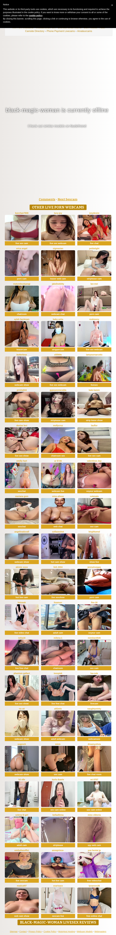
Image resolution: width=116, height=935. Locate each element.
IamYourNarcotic (94, 354)
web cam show (21, 916)
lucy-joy (58, 213)
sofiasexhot (58, 531)
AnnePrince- (58, 850)
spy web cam (94, 845)
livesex (94, 385)
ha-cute (94, 673)
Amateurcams (84, 31)
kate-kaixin (94, 390)
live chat (94, 243)
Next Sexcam (67, 199)
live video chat (21, 633)
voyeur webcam (94, 491)
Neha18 (21, 638)
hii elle (21, 779)
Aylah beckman (21, 319)
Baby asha (58, 319)
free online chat (94, 916)
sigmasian (58, 248)
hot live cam (22, 597)
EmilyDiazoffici (21, 850)
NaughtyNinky (94, 709)
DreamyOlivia (94, 744)
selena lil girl (21, 815)
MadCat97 (22, 886)
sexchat (22, 491)
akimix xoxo (22, 567)
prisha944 (22, 390)
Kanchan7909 (21, 213)
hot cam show (58, 562)
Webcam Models (85, 931)
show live (94, 562)
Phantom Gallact (22, 673)
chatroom (22, 314)
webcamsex (94, 739)
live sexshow (58, 597)
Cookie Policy (50, 931)
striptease (58, 845)
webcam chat (58, 314)
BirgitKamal (94, 531)
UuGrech (22, 744)
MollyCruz (58, 425)
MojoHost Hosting (66, 931)
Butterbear (21, 354)
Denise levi (21, 425)
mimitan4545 (94, 638)
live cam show (22, 420)
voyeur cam (94, 633)
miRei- (58, 744)
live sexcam (22, 880)
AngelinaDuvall (21, 531)
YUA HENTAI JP (94, 850)
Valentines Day (94, 461)
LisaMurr (58, 602)
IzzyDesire (94, 213)
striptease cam (94, 279)
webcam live (58, 491)
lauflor (94, 425)
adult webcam (58, 739)
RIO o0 (22, 709)
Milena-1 (58, 638)
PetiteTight (94, 248)
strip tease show (94, 420)
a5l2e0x (58, 709)
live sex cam (22, 243)
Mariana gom (21, 496)
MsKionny (94, 319)
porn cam (21, 279)
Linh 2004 (58, 567)
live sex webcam (58, 243)
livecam (94, 703)
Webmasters (100, 931)
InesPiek (58, 673)
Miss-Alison (58, 496)
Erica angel (21, 248)
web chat (58, 526)
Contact (23, 931)
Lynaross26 (94, 886)
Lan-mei (94, 284)
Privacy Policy (35, 931)
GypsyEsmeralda (58, 390)
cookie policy (35, 15)
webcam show (22, 385)
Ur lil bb (58, 461)
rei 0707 (94, 779)
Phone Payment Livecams (61, 31)
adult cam (58, 633)
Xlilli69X (58, 354)
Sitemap (13, 931)
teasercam (21, 349)
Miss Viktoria (94, 815)
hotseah (22, 602)
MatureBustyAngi (21, 284)
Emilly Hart (21, 461)
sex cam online (58, 810)
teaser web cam (58, 279)
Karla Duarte (58, 779)
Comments (47, 199)
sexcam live (58, 916)
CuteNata (94, 496)
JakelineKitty (58, 284)
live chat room (94, 774)
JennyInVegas (94, 567)
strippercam (58, 349)
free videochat (94, 880)
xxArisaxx (58, 886)
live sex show (22, 456)
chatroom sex (58, 456)
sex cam (94, 526)
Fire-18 (94, 602)
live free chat (21, 668)
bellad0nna (57, 815)
